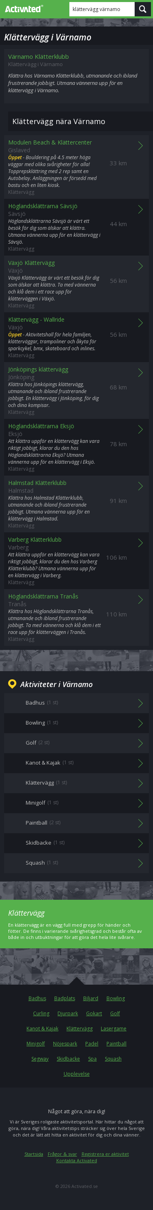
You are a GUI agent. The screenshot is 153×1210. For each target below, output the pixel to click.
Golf (115, 1013)
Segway (40, 1058)
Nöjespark (65, 1043)
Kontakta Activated (76, 1160)
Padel (91, 1043)
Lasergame (113, 1028)
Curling (41, 1013)
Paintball (116, 1043)
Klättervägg (80, 1028)
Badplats (64, 998)
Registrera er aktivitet (105, 1154)
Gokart (94, 1013)
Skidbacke (68, 1058)
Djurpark (68, 1013)
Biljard (90, 998)
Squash (113, 1058)
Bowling (115, 998)
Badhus (37, 998)
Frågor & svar (62, 1154)
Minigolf (36, 1043)
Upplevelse (77, 1073)
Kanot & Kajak (42, 1028)
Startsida (33, 1154)
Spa (92, 1058)
